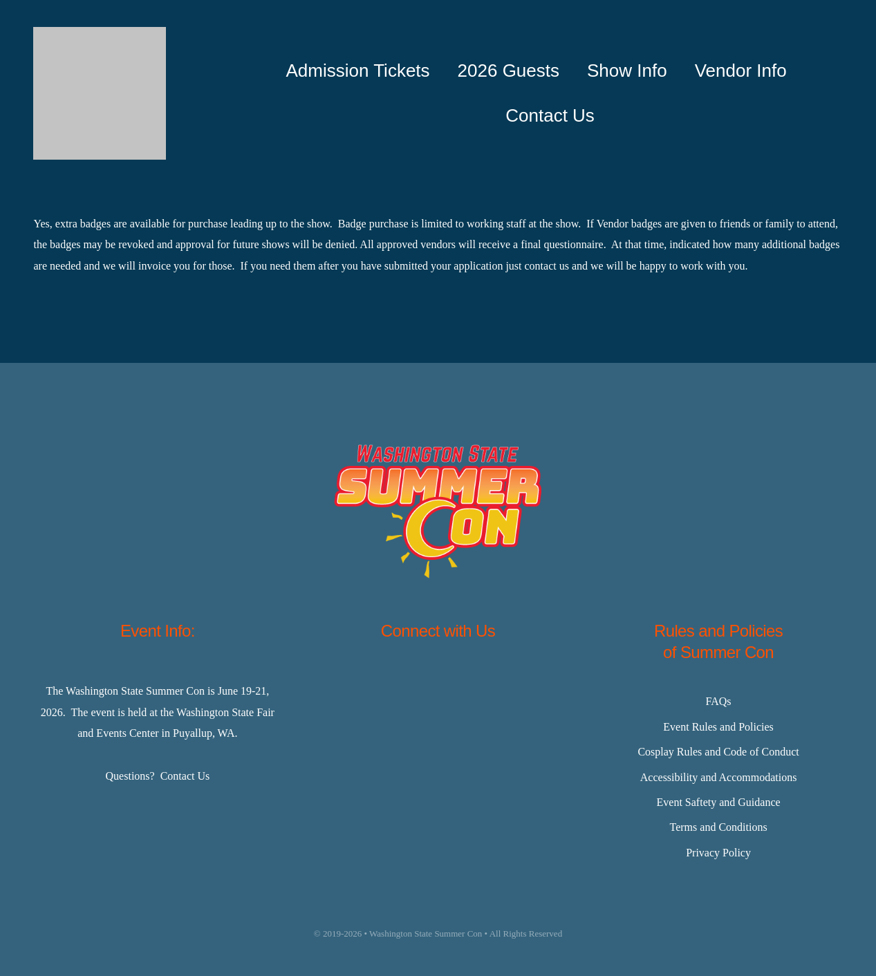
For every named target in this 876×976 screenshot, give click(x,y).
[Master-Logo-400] (99, 32)
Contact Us (185, 776)
